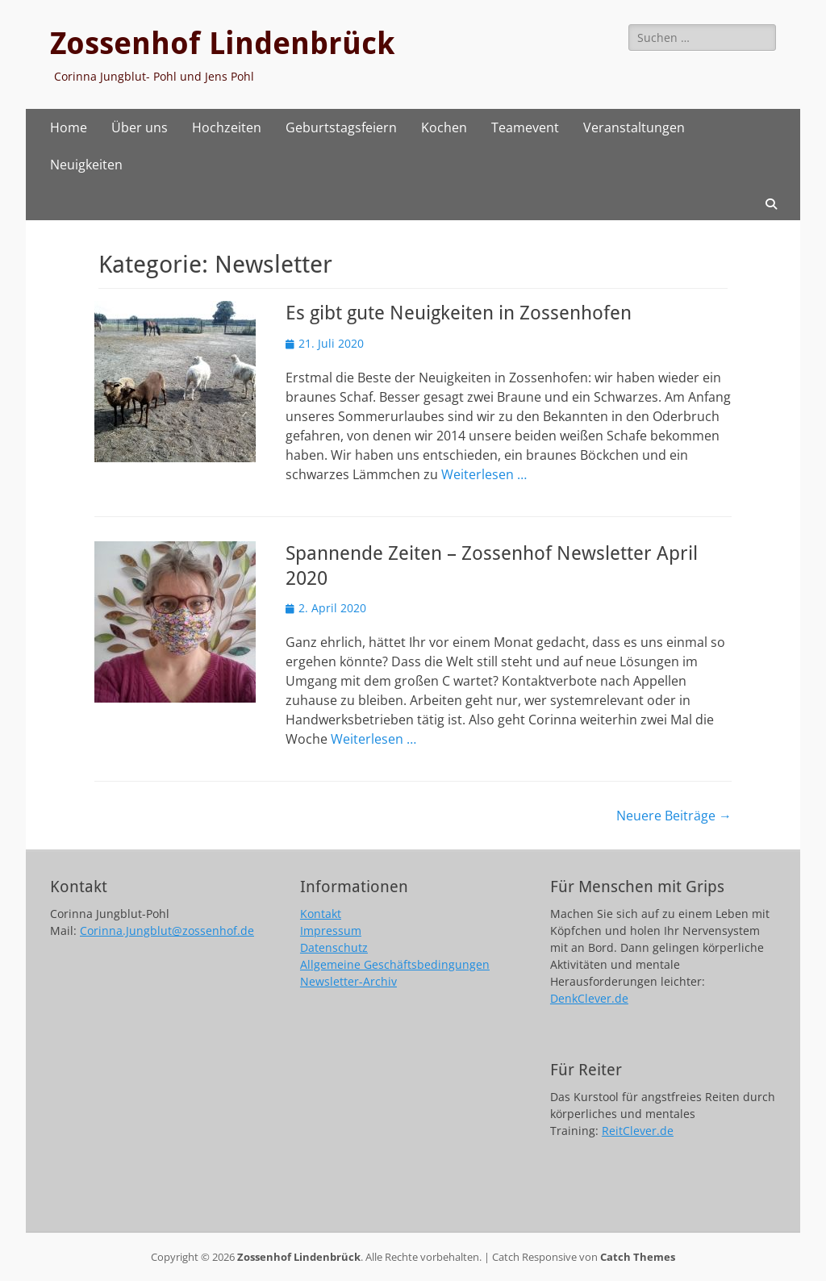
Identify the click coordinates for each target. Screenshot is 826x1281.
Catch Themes (637, 1257)
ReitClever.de (638, 1130)
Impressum (330, 930)
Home (68, 127)
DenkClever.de (589, 998)
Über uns (139, 127)
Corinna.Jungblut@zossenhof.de (167, 930)
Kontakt (320, 913)
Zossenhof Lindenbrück (222, 43)
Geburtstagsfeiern (341, 127)
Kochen (444, 127)
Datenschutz (334, 947)
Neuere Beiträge (674, 815)
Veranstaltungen (634, 127)
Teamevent (525, 127)
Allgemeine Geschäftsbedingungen (395, 964)
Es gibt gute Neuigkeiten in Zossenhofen (459, 313)
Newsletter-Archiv (348, 981)
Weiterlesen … (484, 474)
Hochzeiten (226, 127)
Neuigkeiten (86, 164)
